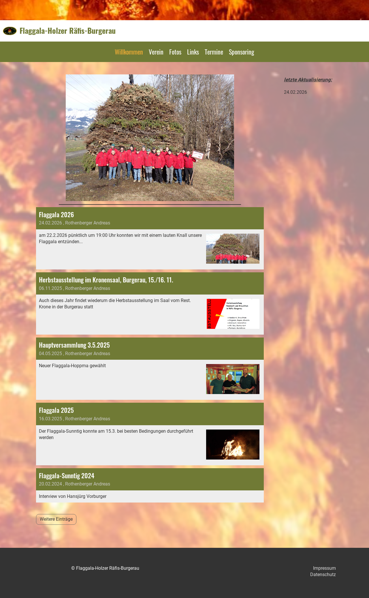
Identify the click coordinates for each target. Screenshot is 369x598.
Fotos (175, 51)
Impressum (324, 568)
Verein (156, 51)
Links (193, 51)
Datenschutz (323, 574)
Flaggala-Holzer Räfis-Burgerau (68, 30)
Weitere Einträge (56, 519)
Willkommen (129, 51)
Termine (214, 51)
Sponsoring (241, 51)
